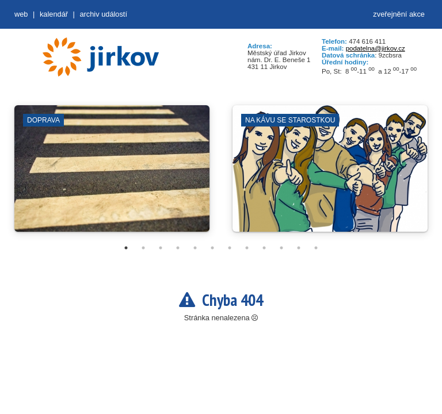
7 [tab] (229, 248)
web (21, 14)
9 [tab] (264, 248)
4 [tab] (178, 248)
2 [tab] (143, 248)
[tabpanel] (112, 174)
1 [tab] (126, 248)
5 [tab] (195, 248)
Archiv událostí (103, 14)
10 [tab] (281, 248)
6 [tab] (212, 248)
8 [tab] (247, 248)
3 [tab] (160, 248)
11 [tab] (298, 248)
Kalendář (54, 14)
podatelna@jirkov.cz (375, 48)
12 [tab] (316, 248)
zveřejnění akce (399, 14)
